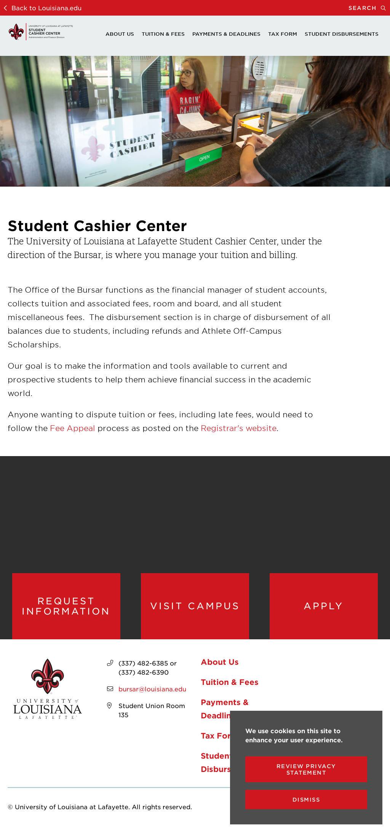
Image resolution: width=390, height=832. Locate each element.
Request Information (66, 606)
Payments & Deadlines (226, 34)
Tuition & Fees (163, 34)
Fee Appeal (72, 428)
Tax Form (282, 34)
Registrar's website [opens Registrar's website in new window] (239, 428)
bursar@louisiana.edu (152, 689)
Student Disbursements (342, 34)
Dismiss (306, 799)
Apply (324, 606)
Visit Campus (195, 606)
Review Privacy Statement (306, 769)
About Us (119, 34)
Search (369, 8)
